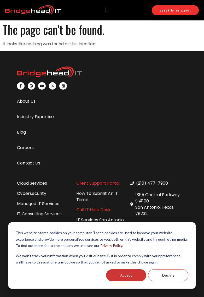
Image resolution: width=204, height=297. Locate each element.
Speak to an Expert (175, 10)
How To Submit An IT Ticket (97, 196)
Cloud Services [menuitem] (32, 183)
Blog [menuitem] (21, 132)
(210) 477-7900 (152, 183)
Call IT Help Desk (93, 210)
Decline (168, 275)
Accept (126, 275)
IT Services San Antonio (100, 220)
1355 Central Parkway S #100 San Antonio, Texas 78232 (157, 204)
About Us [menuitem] (26, 101)
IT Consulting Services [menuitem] (39, 214)
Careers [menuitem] (25, 148)
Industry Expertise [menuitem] (35, 117)
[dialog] (102, 255)
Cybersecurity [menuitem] (31, 193)
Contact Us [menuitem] (28, 163)
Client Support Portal (98, 183)
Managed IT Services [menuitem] (38, 204)
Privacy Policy (111, 245)
